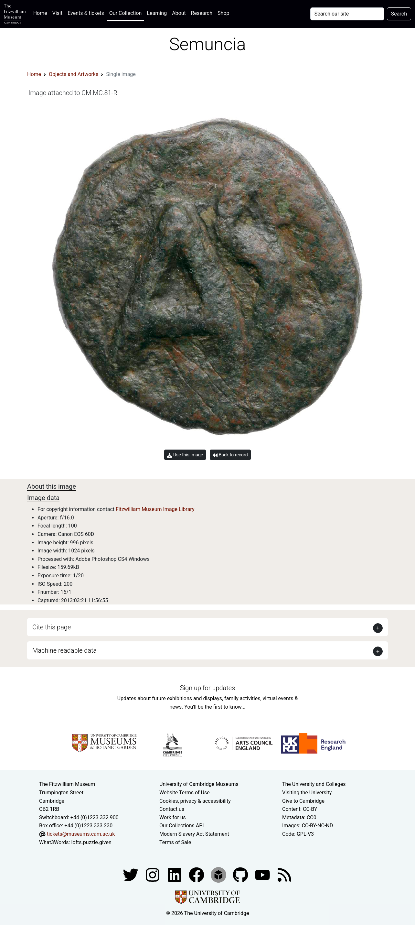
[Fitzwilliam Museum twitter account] (131, 874)
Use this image (185, 455)
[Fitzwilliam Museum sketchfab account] (219, 874)
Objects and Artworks (73, 74)
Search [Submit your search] (399, 14)
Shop (223, 13)
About (179, 13)
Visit (57, 13)
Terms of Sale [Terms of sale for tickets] (175, 842)
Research (201, 13)
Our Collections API (181, 825)
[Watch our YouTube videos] (263, 874)
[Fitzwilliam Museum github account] (241, 874)
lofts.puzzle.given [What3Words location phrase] (91, 842)
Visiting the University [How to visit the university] (307, 792)
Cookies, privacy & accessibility (195, 801)
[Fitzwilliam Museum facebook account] (175, 874)
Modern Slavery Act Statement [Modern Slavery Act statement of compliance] (194, 834)
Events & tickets (86, 13)
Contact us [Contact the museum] (171, 809)
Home (41, 12)
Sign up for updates (207, 688)
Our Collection (125, 13)
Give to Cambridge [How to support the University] (303, 801)
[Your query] (347, 13)
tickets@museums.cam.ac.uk (81, 834)
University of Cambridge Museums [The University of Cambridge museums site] (199, 784)
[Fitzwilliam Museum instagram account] (153, 874)
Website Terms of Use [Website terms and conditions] (184, 792)
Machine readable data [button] (64, 650)
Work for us (172, 817)
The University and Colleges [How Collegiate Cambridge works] (314, 784)
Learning (157, 13)
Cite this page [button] (51, 627)
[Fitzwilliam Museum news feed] (284, 874)
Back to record (230, 455)
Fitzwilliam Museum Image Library (155, 509)
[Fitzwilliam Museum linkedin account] (197, 874)
